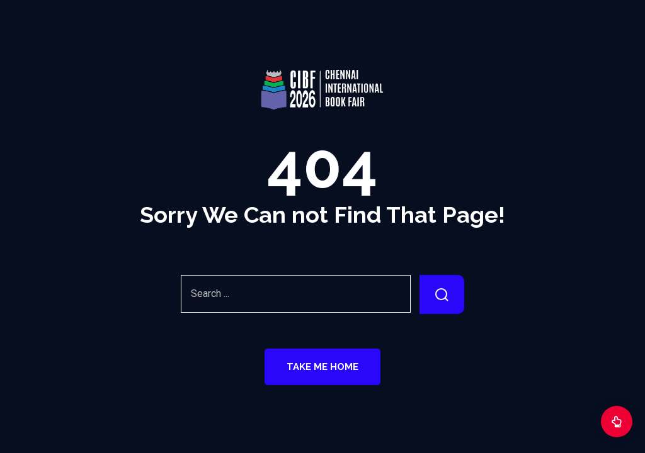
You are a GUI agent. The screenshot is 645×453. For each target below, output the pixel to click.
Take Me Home (322, 366)
